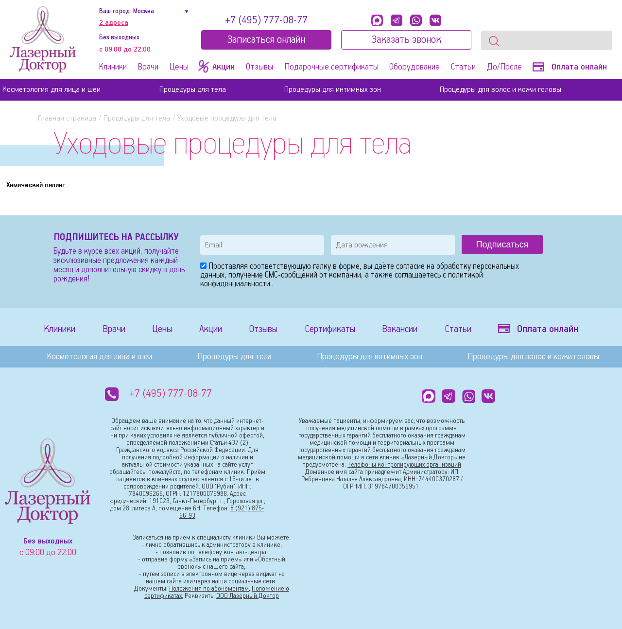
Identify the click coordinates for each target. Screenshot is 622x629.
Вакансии (399, 329)
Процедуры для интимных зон (332, 89)
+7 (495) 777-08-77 (266, 20)
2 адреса (113, 23)
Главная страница (67, 118)
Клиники (113, 67)
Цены (179, 67)
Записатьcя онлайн (266, 40)
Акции (210, 329)
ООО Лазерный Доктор (247, 596)
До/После (504, 67)
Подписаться (502, 244)
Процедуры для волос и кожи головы (500, 89)
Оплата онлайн (570, 67)
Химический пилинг (35, 185)
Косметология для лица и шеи (51, 89)
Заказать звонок (406, 40)
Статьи (463, 67)
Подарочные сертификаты (331, 67)
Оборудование (414, 67)
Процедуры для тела (192, 89)
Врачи (148, 67)
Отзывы (259, 67)
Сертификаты (330, 329)
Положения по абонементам (209, 589)
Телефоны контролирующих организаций (404, 465)
